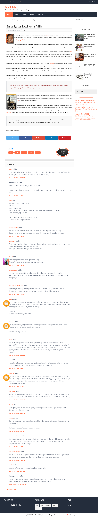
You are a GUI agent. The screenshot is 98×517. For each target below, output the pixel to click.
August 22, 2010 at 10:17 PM (17, 317)
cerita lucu (47, 505)
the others (12, 241)
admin (10, 149)
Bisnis (32, 14)
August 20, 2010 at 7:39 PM (16, 223)
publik (48, 35)
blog (71, 51)
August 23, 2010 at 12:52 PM (17, 413)
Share (25, 138)
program (52, 63)
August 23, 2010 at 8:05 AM (16, 368)
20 (23, 30)
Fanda (11, 418)
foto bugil (55, 505)
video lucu (38, 508)
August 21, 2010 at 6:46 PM (16, 281)
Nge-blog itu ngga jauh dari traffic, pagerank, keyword (89, 36)
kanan (39, 47)
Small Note (10, 7)
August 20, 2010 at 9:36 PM (16, 265)
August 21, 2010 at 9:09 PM (16, 294)
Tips (24, 14)
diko (10, 299)
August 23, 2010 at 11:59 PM (17, 460)
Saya (38, 120)
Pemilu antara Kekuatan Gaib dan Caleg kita (90, 55)
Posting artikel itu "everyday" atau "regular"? (88, 75)
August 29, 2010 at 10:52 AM (17, 471)
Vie (10, 360)
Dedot (11, 256)
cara (42, 505)
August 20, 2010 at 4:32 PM (16, 195)
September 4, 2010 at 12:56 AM (17, 484)
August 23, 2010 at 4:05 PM (16, 447)
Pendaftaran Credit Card (16, 285)
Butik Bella (12, 391)
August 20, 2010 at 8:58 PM (16, 252)
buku (18, 100)
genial (11, 339)
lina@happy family (14, 451)
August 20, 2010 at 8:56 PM (16, 236)
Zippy (11, 200)
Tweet (12, 138)
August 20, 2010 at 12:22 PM (17, 178)
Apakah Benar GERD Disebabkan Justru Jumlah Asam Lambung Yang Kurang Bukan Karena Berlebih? (85, 117)
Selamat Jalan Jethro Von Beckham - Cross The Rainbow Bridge (86, 109)
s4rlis (10, 465)
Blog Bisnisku (13, 270)
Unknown (12, 321)
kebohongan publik (19, 40)
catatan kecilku (13, 227)
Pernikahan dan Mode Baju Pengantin (89, 45)
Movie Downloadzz (14, 436)
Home (9, 14)
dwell (10, 169)
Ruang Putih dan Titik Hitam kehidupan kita (89, 65)
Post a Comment (12, 489)
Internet (40, 14)
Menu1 (17, 14)
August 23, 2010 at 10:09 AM (17, 400)
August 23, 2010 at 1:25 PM (16, 431)
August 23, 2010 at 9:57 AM (16, 386)
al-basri (11, 404)
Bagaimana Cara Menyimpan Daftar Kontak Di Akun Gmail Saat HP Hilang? (85, 102)
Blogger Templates (54, 515)
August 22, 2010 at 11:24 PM (17, 335)
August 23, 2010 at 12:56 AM (17, 355)
